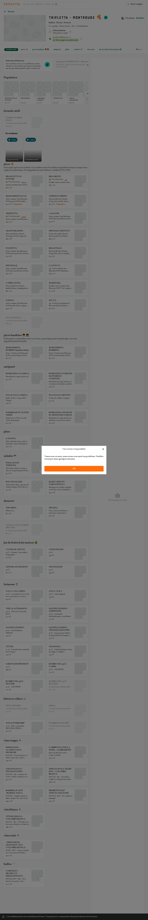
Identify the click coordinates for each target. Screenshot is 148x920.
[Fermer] (103, 449)
